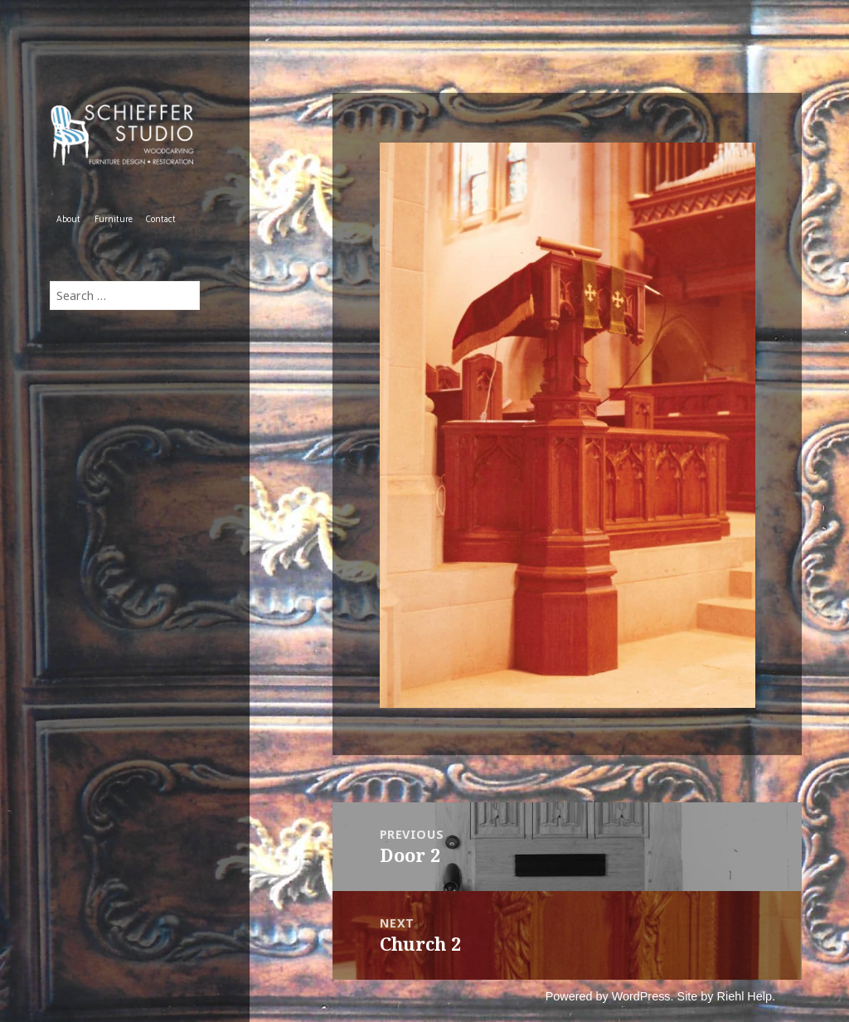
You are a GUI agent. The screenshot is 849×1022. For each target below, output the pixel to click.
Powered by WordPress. (610, 996)
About (68, 219)
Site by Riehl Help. (726, 996)
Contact (161, 219)
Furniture (114, 219)
